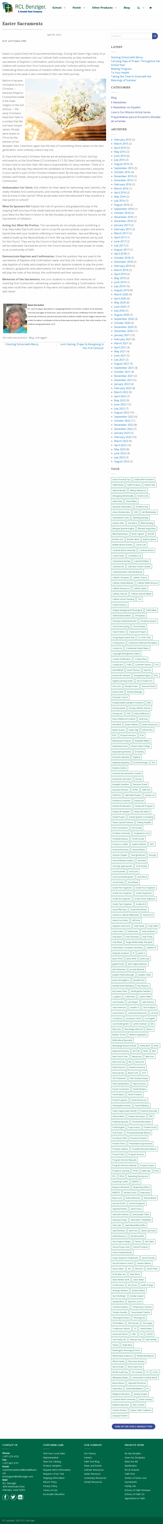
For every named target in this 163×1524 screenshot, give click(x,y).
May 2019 (120, 278)
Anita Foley (117, 501)
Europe (138, 779)
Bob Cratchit (138, 1404)
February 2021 (122, 339)
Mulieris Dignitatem (138, 1034)
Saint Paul (133, 1230)
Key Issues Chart (119, 991)
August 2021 (121, 363)
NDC (154, 1051)
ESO (153, 762)
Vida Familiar (151, 1339)
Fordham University (121, 833)
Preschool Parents (138, 1138)
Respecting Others (141, 1187)
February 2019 (122, 266)
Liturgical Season (120, 1415)
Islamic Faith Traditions (141, 1410)
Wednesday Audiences (122, 1355)
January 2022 (122, 384)
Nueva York (133, 1073)
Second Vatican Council (122, 1263)
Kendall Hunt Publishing (123, 985)
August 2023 (121, 461)
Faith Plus (116, 795)
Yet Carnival (137, 1372)
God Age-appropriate (122, 866)
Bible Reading (147, 523)
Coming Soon (118, 642)
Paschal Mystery (142, 1105)
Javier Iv (141, 953)
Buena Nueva (118, 1383)
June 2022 (120, 404)
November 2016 (123, 217)
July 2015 (119, 160)
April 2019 (120, 274)
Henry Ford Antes (120, 920)
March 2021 (121, 343)
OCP (144, 1073)
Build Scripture (149, 539)
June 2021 (120, 355)
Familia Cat (150, 795)
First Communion (120, 827)
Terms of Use (50, 1490)
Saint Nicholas (118, 1230)
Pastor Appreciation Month (124, 1111)
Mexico (149, 1029)
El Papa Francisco (128, 735)
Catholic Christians (120, 577)
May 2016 (120, 196)
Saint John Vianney (120, 1214)
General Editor (138, 849)
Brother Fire (117, 539)
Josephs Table (144, 974)
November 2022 (123, 425)
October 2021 (122, 372)
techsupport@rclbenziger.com (17, 1476)
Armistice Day (142, 506)
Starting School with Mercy (21, 344)
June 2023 (120, 453)
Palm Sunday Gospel (139, 1078)
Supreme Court (135, 1301)
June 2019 (120, 282)
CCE (139, 599)
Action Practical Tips (121, 479)
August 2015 (121, 164)
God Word (142, 877)
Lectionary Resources (137, 1013)
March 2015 (121, 143)
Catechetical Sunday (121, 561)
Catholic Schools (119, 593)
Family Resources (93, 1481)
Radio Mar (146, 1170)
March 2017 (121, 233)
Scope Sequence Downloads (125, 1258)
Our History (90, 1453)
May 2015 (120, 151)
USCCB (149, 1334)
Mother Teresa (119, 1034)
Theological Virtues (121, 1317)
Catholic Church (140, 577)
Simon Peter (152, 1268)
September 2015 (124, 168)
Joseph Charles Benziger (123, 974)
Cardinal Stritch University (123, 550)
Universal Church (120, 1334)
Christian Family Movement (124, 621)
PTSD (135, 1170)
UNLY (134, 1334)
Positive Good (150, 1127)
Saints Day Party (148, 1230)
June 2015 (120, 156)
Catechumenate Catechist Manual (127, 572)
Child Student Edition (121, 615)
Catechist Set (118, 566)
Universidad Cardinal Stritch (144, 1377)
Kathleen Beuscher (120, 1404)
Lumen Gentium (140, 1023)
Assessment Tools (120, 517)
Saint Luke (116, 1225)
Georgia (152, 855)
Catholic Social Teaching (123, 599)
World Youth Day (120, 1372)
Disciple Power (131, 686)
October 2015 (122, 172)
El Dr (114, 735)
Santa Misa (117, 1388)
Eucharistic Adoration (122, 779)
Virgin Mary (127, 1345)
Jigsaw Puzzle (118, 964)
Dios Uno (116, 686)
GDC (152, 844)
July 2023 (119, 457)
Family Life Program (144, 806)
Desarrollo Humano (121, 675)
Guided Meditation (134, 1388)
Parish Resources (139, 1100)
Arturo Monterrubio (121, 512)
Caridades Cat (134, 555)
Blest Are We (131, 1461)
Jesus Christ (117, 958)
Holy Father (153, 926)
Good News (133, 882)
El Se (142, 735)
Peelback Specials (120, 1121)
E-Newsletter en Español (125, 107)
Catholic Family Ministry (122, 583)
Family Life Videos (142, 811)
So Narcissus (118, 1285)
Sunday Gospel (136, 1296)
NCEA (145, 1051)
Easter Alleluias (132, 724)
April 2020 (120, 298)
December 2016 (123, 221)
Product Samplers (52, 1465)
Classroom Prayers (137, 631)
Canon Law (141, 544)
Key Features (143, 985)
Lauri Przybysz (149, 1007)
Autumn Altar (118, 523)
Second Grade (148, 1258)
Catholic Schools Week (141, 593)
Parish (77, 7)
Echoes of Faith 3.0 (134, 1494)
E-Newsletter (119, 102)
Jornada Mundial (136, 969)
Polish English (118, 1127)
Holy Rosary (132, 931)
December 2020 (123, 331)
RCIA (157, 1170)
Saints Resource (119, 1236)
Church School (118, 631)
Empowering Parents (121, 751)
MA (152, 1023)
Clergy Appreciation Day (123, 637)
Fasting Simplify (144, 822)
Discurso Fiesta (149, 686)
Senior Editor (118, 1268)
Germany (142, 860)
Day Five (147, 670)
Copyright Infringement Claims (126, 653)
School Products (140, 1247)
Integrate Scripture (120, 953)
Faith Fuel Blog (91, 1461)
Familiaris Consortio (121, 800)
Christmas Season (148, 621)
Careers (88, 1457)
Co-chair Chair (144, 637)
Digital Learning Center (122, 681)
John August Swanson (137, 964)
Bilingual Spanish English (123, 528)
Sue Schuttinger (119, 1296)
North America (119, 1067)
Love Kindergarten (120, 1023)
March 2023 (121, 441)
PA (147, 1388)
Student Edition (138, 1290)
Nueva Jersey (118, 1073)
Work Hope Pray (135, 1366)
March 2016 (121, 188)
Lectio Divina (118, 1013)
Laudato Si (134, 1007)
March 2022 (121, 392)
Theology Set (139, 1317)
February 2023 (122, 437)
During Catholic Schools (139, 708)
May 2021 (120, 351)
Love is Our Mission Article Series (131, 112)
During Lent (117, 713)
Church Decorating (120, 626)
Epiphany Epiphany (120, 762)
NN (130, 1062)
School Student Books (122, 1252)
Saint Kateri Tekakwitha (141, 1219)
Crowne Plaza (141, 659)
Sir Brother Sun (119, 1274)
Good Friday (118, 882)
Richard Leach (130, 1192)
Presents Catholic (120, 1149)
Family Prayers (118, 817)
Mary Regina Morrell (134, 1029)
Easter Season (118, 730)
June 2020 (120, 306)
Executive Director (120, 789)
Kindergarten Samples (141, 991)
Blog (127, 7)
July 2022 (119, 408)
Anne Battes (131, 501)
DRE (149, 702)
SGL (129, 1268)
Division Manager (134, 692)
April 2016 (120, 192)
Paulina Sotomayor (136, 1116)
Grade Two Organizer (122, 904)
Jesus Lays (144, 958)
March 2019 (121, 270)
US (141, 1334)
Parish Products (135, 1094)
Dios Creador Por (145, 681)
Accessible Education (54, 1494)
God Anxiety (141, 866)
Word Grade (118, 1366)
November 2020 (123, 327)
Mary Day (116, 1029)
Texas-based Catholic (140, 1312)
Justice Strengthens (120, 980)
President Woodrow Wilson (144, 1149)
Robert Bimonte (133, 1198)
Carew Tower (118, 555)
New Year (149, 1056)
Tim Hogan (147, 1323)
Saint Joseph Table (140, 1214)
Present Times (118, 1143)
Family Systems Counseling (141, 817)
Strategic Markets (120, 1290)
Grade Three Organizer (144, 898)
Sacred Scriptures (137, 1203)
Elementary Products (121, 740)
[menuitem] (58, 7)
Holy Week (117, 942)
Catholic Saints (139, 588)
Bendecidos (131, 1465)
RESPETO (116, 1192)
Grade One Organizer (122, 893)
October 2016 (122, 213)
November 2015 (123, 176)
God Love (133, 871)
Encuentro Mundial (120, 757)
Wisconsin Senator (136, 1361)
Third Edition (118, 1323)
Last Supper (133, 1002)
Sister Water (138, 1279)
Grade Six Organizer (121, 898)
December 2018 (123, 261)
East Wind (116, 724)
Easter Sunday (145, 1399)
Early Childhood (141, 713)
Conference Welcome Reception (142, 642)
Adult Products (134, 485)
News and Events (93, 1465)
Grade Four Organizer (145, 887)
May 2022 (120, 400)
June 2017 (120, 241)
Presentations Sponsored (140, 1143)
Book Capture (138, 534)
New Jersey (137, 1056)
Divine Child (117, 692)
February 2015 (122, 139)
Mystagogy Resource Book (124, 1045)
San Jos (138, 1241)
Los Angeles (150, 1018)
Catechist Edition (141, 561)
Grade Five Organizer (122, 887)
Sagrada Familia (119, 1208)
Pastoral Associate (149, 1111)
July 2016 (119, 200)
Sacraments (131, 1481)
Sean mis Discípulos (135, 1457)
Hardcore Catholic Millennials (125, 915)
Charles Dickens (119, 1410)
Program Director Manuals (124, 1160)
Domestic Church (120, 697)
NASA (156, 1045)
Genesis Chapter (119, 855)
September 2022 (124, 416)
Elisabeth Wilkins (142, 740)
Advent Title (149, 485)
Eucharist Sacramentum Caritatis (126, 773)
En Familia (139, 751)
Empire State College (140, 746)
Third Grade (133, 1323)
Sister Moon (135, 1274)
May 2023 (120, 449)
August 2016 (121, 205)
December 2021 (123, 380)
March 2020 (121, 294)
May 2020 (120, 302)
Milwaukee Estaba (120, 1377)
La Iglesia (116, 996)
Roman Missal (150, 1198)
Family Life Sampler (121, 811)
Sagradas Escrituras (137, 1383)
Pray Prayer (117, 1132)
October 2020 (122, 323)
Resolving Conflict (120, 1181)
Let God (154, 1013)
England (136, 757)
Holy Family (139, 926)
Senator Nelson (144, 1263)
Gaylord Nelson (139, 844)
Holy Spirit (117, 936)
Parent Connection (120, 1089)
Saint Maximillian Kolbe (135, 1225)
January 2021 (122, 335)
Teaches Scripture (120, 1307)
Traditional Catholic (121, 1328)
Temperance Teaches (142, 1307)
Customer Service (143, 664)
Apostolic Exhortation (122, 506)
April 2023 (120, 445)
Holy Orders (118, 931)
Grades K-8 (141, 904)
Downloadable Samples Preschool (127, 702)
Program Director (136, 1154)
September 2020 (124, 319)
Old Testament (119, 1078)
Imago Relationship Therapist (139, 942)
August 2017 (121, 249)
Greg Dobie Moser (138, 909)
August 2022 (121, 412)
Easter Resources (150, 724)
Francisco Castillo (120, 844)
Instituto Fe (151, 947)
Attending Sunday (140, 517)
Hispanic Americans (121, 926)
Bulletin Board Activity (122, 544)
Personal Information (141, 1121)
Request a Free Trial (53, 1473)
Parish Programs (119, 1100)
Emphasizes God (120, 746)
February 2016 (122, 184)
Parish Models (139, 1089)
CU (147, 1372)
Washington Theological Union (126, 1350)
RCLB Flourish (132, 1469)
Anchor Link (142, 496)
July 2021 (119, 359)
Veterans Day (136, 1339)
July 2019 (119, 286)
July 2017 (119, 245)
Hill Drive (136, 920)
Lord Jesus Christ (133, 1018)
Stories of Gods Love (135, 1477)
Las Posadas (118, 1002)
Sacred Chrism (118, 1203)
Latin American (119, 1007)
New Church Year (120, 1056)
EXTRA (135, 789)
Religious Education (121, 1394)
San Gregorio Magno (121, 1241)
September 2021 (124, 368)
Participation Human (121, 1105)
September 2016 (124, 209)
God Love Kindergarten (122, 877)
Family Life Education (121, 806)
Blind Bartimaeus (120, 534)
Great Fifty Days (119, 909)
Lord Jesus (117, 1018)
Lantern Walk (145, 996)
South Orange (147, 1285)
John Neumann (119, 969)
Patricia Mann (118, 1116)
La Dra (155, 1372)
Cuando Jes (117, 664)
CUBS (128, 664)
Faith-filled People (133, 795)
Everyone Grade (140, 784)
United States (146, 1328)
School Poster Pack (120, 1247)
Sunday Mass (118, 1301)
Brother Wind (133, 539)
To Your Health (120, 72)
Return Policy (50, 1481)
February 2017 (122, 229)
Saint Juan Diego (119, 1219)
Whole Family (118, 1361)
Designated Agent (142, 675)
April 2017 (120, 237)
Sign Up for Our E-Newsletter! (133, 1426)
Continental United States (137, 648)
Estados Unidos (119, 768)
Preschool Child (119, 1138)
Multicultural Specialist (122, 1040)
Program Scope (147, 1165)
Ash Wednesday (149, 512)
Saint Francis (136, 1208)
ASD (136, 512)
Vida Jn (115, 1345)
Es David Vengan (140, 762)
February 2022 (122, 388)
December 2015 (123, 180)
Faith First (146, 789)
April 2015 (120, 148)
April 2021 (120, 347)
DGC (156, 675)
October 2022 (122, 420)
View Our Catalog (52, 1461)
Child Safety (151, 610)
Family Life (139, 800)
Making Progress (121, 69)
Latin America (148, 1002)
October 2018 (122, 258)
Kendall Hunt (139, 980)
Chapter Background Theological (127, 610)
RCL (114, 1176)
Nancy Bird (145, 1045)
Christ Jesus (140, 615)
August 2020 (121, 315)
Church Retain (139, 626)
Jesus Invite (131, 958)
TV (135, 1328)
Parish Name (118, 1094)
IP (134, 953)
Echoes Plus (147, 730)
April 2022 (120, 396)
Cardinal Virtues (146, 550)
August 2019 (121, 290)
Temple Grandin (119, 1312)
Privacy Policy (118, 1154)
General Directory (120, 849)
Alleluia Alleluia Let (138, 490)
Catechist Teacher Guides (139, 566)
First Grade (137, 827)
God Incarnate (118, 871)
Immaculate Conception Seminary (127, 947)
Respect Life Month (120, 1187)
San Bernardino (137, 1236)
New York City (118, 1062)
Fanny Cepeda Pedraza (122, 822)
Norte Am (139, 1062)
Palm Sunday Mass (120, 1083)
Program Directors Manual (124, 1165)
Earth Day (143, 719)
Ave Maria (132, 523)
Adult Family (117, 485)
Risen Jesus (145, 1192)
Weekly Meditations (145, 1355)
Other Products (102, 7)
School (57, 7)
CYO (157, 664)
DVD (129, 713)
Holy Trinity (147, 936)
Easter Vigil (134, 730)
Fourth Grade (138, 838)
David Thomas (133, 670)
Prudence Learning (120, 1170)
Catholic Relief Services (147, 583)
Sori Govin (132, 1285)
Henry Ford (148, 915)
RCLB (122, 1176)
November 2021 (123, 376)
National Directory (120, 1051)
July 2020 (119, 310)
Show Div (139, 1268)
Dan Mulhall (117, 670)
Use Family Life (119, 1339)
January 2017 (122, 225)
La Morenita (130, 996)
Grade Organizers (144, 893)
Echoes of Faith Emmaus (137, 1490)
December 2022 (123, 429)
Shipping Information (54, 1477)
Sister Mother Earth (120, 1279)
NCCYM (136, 1051)
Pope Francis (134, 1127)
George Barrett (138, 855)
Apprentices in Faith (135, 1498)
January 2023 (122, 433)
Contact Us (117, 648)
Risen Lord (117, 1198)
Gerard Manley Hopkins (123, 860)
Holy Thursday (132, 936)
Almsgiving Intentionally (123, 496)
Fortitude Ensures (120, 838)
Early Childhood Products (123, 719)
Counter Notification (121, 659)
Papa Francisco (139, 1083)
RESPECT (136, 1181)
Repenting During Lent (138, 1176)
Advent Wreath (119, 490)
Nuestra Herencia (137, 1067)
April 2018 (120, 253)
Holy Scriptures (149, 931)
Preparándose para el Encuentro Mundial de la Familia (135, 119)
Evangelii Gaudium (120, 784)
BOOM (151, 534)
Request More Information (57, 1469)
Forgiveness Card (142, 833)
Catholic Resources (121, 588)
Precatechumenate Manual (138, 1132)
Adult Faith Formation (144, 479)
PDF (151, 1116)
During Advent (118, 708)
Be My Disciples (133, 1453)
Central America (119, 604)
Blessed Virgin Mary (147, 528)
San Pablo (149, 1241)
